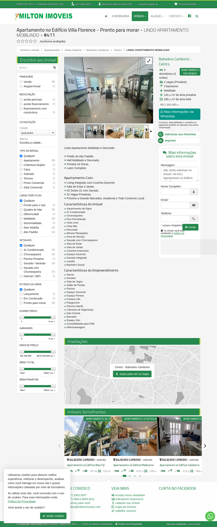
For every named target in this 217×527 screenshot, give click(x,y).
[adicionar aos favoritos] (103, 468)
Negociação (27, 94)
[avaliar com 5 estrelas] (35, 41)
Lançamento (40, 295)
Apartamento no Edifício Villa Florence (57, 29)
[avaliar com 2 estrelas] (22, 41)
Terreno (40, 179)
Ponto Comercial (40, 183)
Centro (164, 64)
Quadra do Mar (40, 210)
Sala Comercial (40, 188)
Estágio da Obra (31, 285)
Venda (40, 82)
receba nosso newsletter (130, 495)
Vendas (140, 16)
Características (31, 196)
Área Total (27, 364)
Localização (28, 122)
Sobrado (40, 174)
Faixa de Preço (29, 347)
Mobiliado (40, 219)
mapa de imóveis (125, 506)
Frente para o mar (40, 206)
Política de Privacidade (130, 524)
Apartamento (40, 161)
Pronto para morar (40, 304)
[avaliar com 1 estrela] (18, 41)
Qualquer (29, 156)
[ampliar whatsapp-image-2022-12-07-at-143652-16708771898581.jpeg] (108, 90)
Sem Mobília (40, 228)
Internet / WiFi (40, 277)
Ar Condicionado (40, 251)
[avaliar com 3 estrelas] (27, 41)
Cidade (24, 128)
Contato (176, 16)
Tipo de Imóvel (29, 151)
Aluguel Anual (40, 86)
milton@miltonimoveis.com (84, 506)
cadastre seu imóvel (127, 503)
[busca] (197, 16)
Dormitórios (29, 312)
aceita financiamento (40, 104)
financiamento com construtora (40, 110)
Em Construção (40, 299)
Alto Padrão (40, 233)
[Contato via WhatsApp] (210, 516)
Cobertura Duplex (40, 165)
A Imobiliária (120, 16)
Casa (40, 170)
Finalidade (26, 76)
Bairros (24, 139)
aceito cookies (53, 515)
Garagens (26, 329)
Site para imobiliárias (177, 524)
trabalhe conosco (125, 510)
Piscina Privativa (40, 260)
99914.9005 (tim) (81, 499)
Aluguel (157, 16)
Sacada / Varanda (40, 264)
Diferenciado (40, 215)
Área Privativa (29, 381)
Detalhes (26, 241)
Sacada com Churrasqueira (40, 270)
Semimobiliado (40, 224)
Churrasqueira (40, 255)
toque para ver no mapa (132, 374)
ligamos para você (79, 503)
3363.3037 (83, 4)
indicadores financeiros (129, 499)
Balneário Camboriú (173, 59)
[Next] (204, 445)
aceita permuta (40, 99)
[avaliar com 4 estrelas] (31, 41)
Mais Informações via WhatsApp (177, 114)
